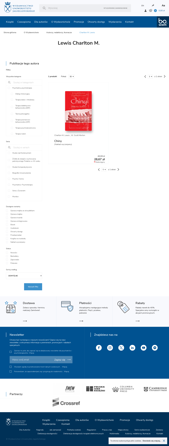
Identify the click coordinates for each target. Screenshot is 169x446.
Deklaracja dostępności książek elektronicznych (83, 433)
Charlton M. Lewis (87, 32)
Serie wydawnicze (142, 430)
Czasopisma (24, 21)
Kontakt (129, 21)
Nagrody (40, 430)
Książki (10, 21)
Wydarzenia (115, 21)
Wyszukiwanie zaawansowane (115, 8)
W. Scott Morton (78, 135)
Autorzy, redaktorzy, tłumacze (59, 32)
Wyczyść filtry (33, 287)
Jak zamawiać (55, 430)
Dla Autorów (24, 430)
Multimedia (114, 433)
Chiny (58, 141)
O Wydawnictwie (60, 21)
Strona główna (10, 32)
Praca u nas (107, 430)
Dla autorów (41, 21)
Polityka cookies (74, 430)
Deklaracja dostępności (47, 433)
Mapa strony (123, 430)
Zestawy (159, 430)
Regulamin (91, 430)
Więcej (31, 353)
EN (142, 5)
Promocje (79, 21)
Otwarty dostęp (96, 21)
